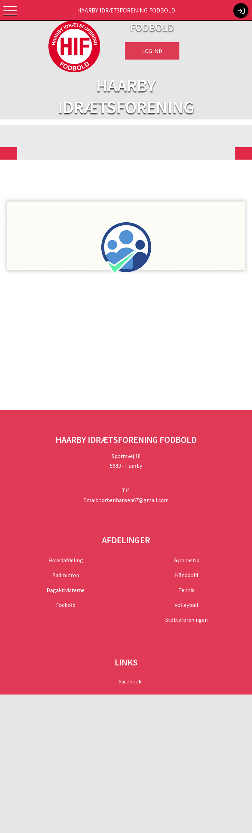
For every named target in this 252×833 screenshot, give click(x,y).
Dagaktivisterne (66, 589)
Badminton (65, 575)
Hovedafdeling (65, 560)
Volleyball (186, 604)
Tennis (186, 589)
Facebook (129, 681)
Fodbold (65, 604)
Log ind (152, 50)
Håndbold (186, 575)
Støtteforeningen (186, 619)
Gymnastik (186, 560)
